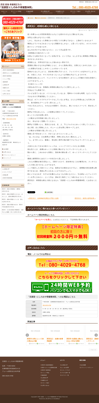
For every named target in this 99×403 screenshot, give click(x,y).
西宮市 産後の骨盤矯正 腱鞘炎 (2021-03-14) (11, 190)
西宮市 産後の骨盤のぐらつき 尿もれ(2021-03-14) (12, 200)
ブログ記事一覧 (65, 372)
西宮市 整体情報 (40, 17)
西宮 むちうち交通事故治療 (49, 367)
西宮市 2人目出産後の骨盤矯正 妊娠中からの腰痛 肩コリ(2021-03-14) (12, 211)
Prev (27, 335)
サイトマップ (7, 158)
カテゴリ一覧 (64, 375)
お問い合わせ (92, 12)
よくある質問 (64, 367)
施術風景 (33, 12)
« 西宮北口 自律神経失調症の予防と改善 (43, 198)
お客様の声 (47, 12)
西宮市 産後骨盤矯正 (8, 70)
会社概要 (6, 149)
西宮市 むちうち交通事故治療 (11, 73)
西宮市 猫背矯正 (7, 76)
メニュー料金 (18, 12)
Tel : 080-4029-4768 (85, 7)
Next (96, 335)
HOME (30, 17)
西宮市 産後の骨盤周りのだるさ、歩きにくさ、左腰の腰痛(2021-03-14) (12, 195)
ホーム (5, 12)
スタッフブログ (7, 172)
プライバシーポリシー (10, 155)
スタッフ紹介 (77, 12)
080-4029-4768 (47, 305)
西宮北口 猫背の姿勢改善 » (85, 198)
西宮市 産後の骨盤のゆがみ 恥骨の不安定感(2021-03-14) (12, 205)
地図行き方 (62, 12)
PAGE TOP (92, 349)
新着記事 (5, 175)
